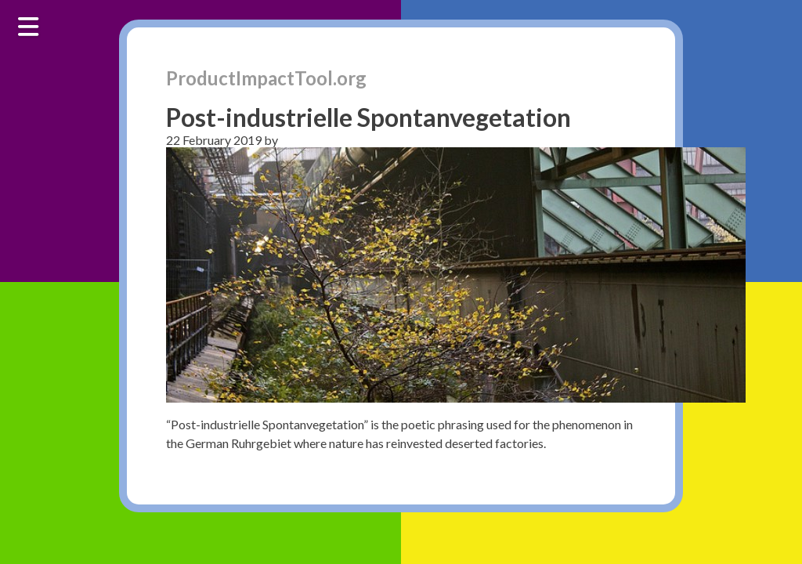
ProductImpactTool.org (266, 78)
